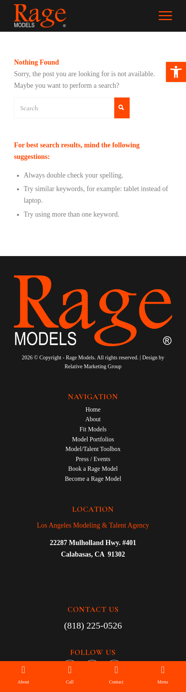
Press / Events (93, 459)
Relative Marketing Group (93, 366)
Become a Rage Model (93, 478)
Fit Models (93, 429)
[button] (176, 72)
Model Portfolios (93, 439)
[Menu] (161, 15)
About (93, 419)
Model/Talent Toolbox (93, 449)
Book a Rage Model (93, 468)
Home (92, 409)
